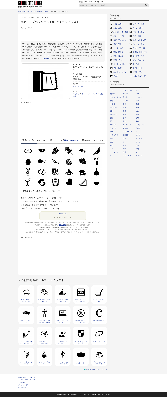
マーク (138, 90)
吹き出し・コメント (120, 72)
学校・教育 (117, 68)
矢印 (111, 111)
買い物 (138, 135)
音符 (137, 149)
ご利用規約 (46, 58)
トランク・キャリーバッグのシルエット (81, 362)
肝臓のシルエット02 (99, 341)
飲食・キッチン (44, 11)
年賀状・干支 (138, 72)
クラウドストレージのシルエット (26, 300)
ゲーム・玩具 (118, 48)
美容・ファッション (120, 40)
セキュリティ (115, 135)
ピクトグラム (128, 90)
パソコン (126, 94)
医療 (137, 107)
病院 (111, 145)
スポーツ (139, 94)
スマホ (125, 128)
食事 (124, 118)
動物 (124, 114)
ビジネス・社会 (138, 24)
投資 (124, 138)
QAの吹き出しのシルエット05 (45, 300)
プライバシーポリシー (24, 385)
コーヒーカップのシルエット (44, 362)
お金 (124, 104)
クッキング (86, 94)
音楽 (111, 101)
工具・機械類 (118, 56)
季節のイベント (119, 60)
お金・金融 (117, 28)
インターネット (116, 97)
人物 (111, 90)
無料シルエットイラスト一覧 (26, 377)
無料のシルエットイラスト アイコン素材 (82, 394)
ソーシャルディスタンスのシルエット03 (26, 342)
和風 (137, 101)
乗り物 (125, 97)
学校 (137, 121)
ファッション (140, 125)
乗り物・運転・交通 (140, 52)
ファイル (113, 128)
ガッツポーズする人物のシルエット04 (44, 321)
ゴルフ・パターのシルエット (99, 300)
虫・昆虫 (136, 64)
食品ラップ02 (63, 213)
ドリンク (139, 156)
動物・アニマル (138, 60)
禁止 (137, 152)
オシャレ (113, 125)
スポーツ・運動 (138, 44)
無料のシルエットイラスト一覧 (96, 369)
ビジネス (139, 97)
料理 (74, 96)
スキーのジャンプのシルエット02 (62, 362)
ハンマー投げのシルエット (26, 362)
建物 (137, 114)
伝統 (124, 152)
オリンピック (128, 131)
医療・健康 (137, 36)
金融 (137, 104)
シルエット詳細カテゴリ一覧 (26, 379)
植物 (137, 118)
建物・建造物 (118, 52)
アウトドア (127, 156)
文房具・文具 (138, 68)
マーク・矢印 (138, 28)
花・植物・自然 (138, 56)
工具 (111, 149)
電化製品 (113, 107)
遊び (124, 121)
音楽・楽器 (117, 44)
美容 (111, 142)
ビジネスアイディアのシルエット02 (62, 342)
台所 (101, 94)
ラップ (94, 94)
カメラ (125, 145)
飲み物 (138, 128)
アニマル (139, 138)
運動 (111, 131)
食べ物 (112, 94)
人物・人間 (117, 24)
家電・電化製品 (138, 32)
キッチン (76, 94)
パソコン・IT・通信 (120, 32)
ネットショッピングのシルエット (62, 321)
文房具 (112, 104)
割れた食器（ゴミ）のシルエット (44, 342)
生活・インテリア (139, 40)
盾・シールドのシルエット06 (81, 342)
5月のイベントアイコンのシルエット (81, 321)
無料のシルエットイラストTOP (28, 11)
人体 (137, 145)
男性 (111, 138)
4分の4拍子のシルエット (99, 321)
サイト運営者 (22, 387)
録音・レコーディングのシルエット (81, 300)
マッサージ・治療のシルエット (62, 300)
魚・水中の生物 (119, 64)
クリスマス (114, 152)
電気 (124, 149)
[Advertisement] (63, 34)
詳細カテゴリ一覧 (139, 76)
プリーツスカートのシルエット (99, 362)
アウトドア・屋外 (139, 48)
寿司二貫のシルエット (26, 321)
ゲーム (138, 142)
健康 (124, 111)
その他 (115, 76)
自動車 (125, 101)
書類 (111, 118)
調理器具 (126, 135)
